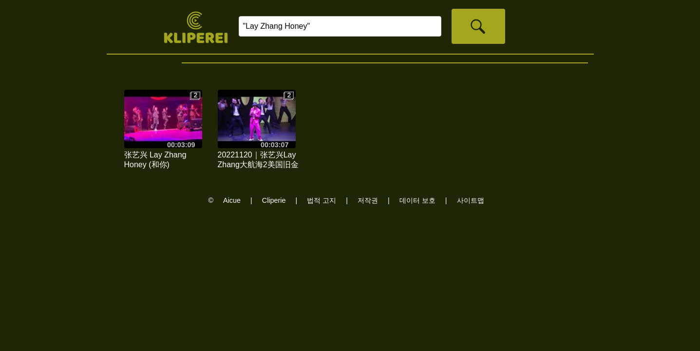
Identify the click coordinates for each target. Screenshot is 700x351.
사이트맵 (470, 200)
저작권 (368, 200)
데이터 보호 (417, 200)
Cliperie (274, 200)
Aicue (232, 200)
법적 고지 (321, 200)
